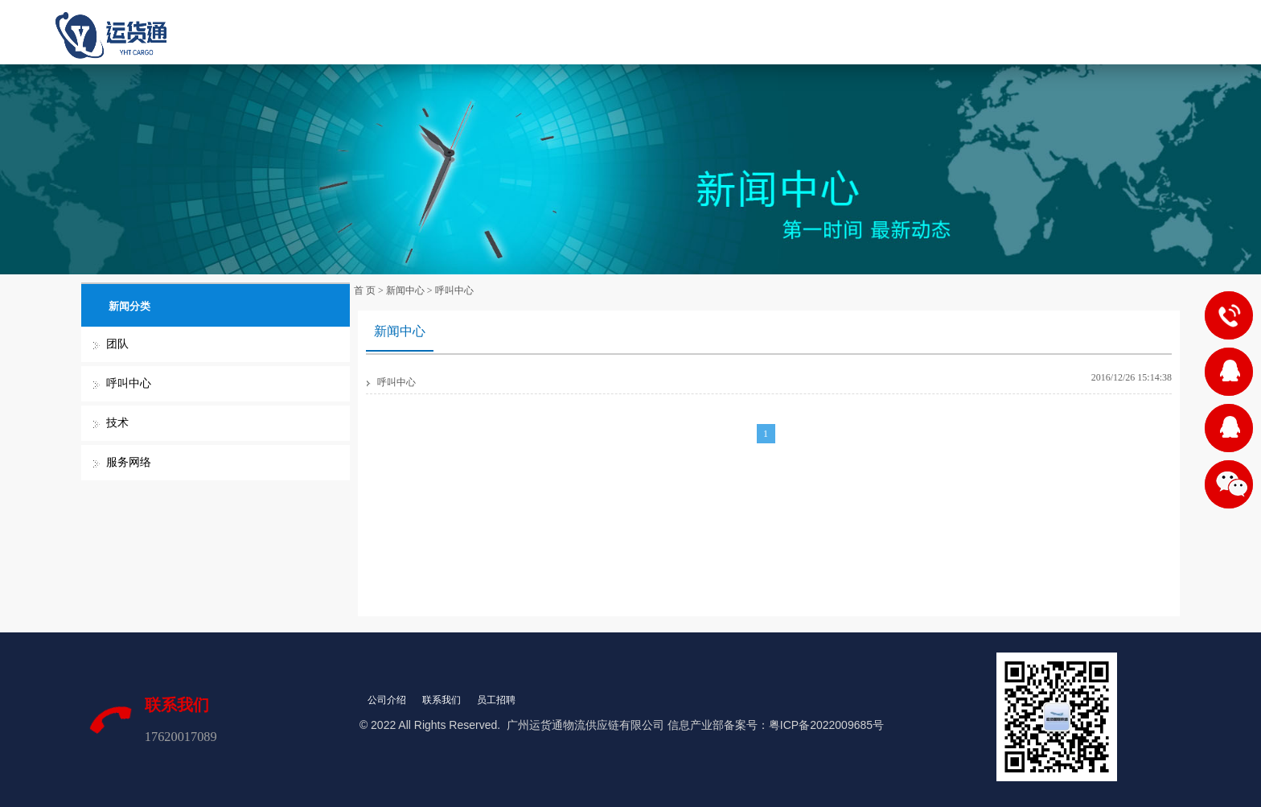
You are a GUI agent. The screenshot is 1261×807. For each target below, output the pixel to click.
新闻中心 (707, 32)
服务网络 (128, 462)
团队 (117, 344)
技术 (117, 423)
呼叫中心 (128, 383)
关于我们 (540, 32)
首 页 (468, 32)
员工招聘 (496, 700)
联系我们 (791, 32)
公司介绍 (387, 700)
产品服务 (624, 32)
